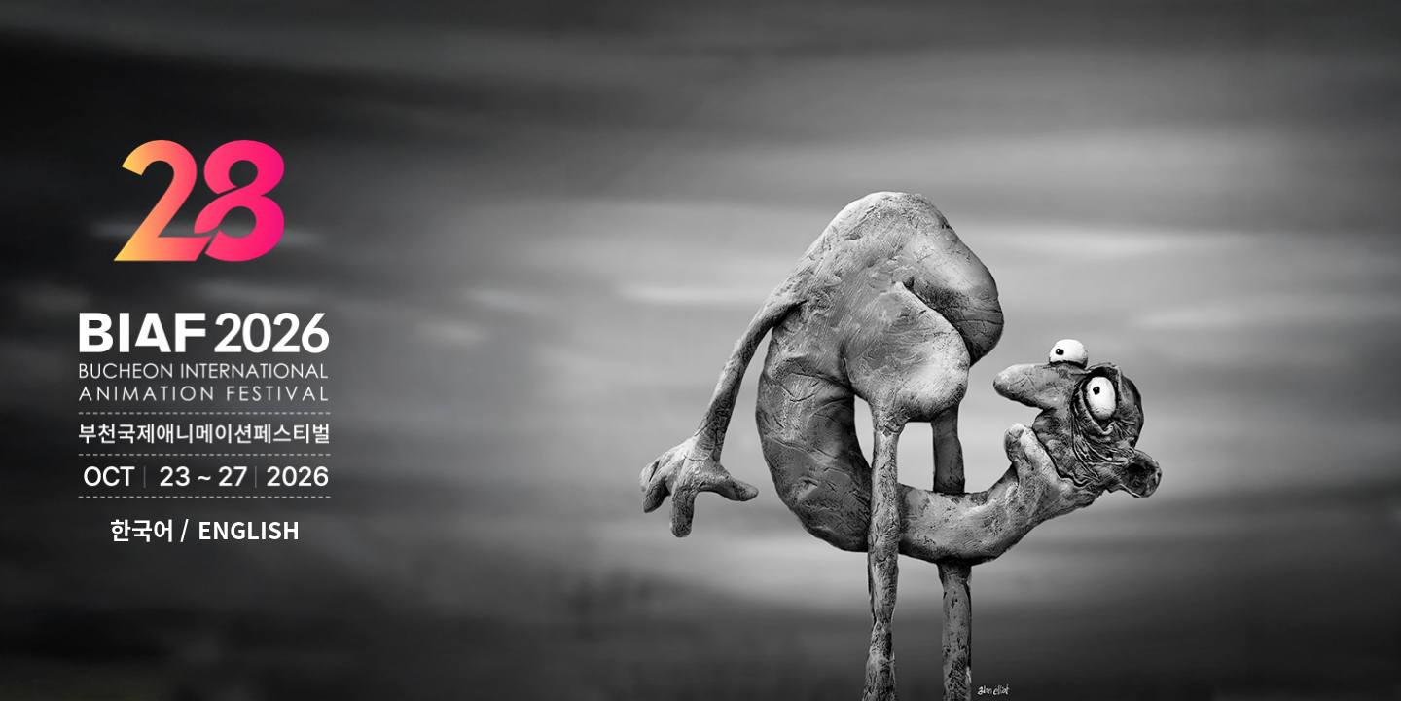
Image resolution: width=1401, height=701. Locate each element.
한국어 (142, 529)
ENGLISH (249, 529)
